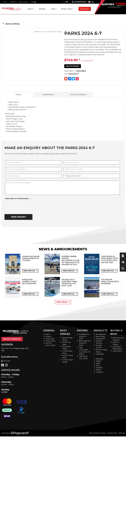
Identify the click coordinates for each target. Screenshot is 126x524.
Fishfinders (100, 354)
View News (63, 302)
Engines (42, 9)
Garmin (98, 370)
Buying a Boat (67, 9)
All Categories (101, 334)
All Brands (99, 359)
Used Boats (84, 9)
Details (18, 95)
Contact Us (13, 2)
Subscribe (5, 361)
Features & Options (78, 95)
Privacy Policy (50, 341)
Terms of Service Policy (97, 433)
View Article (30, 271)
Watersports (100, 339)
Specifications (48, 95)
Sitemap (122, 433)
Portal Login (49, 339)
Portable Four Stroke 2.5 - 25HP (84, 336)
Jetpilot (98, 361)
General (49, 330)
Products (100, 330)
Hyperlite (99, 368)
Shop (53, 9)
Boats (30, 9)
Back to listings (11, 24)
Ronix (98, 365)
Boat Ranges (65, 332)
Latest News (117, 351)
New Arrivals (100, 336)
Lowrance (99, 372)
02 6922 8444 (79, 2)
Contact (48, 336)
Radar (98, 363)
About (5, 2)
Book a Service (23, 2)
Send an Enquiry (72, 66)
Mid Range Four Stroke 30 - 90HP (85, 343)
